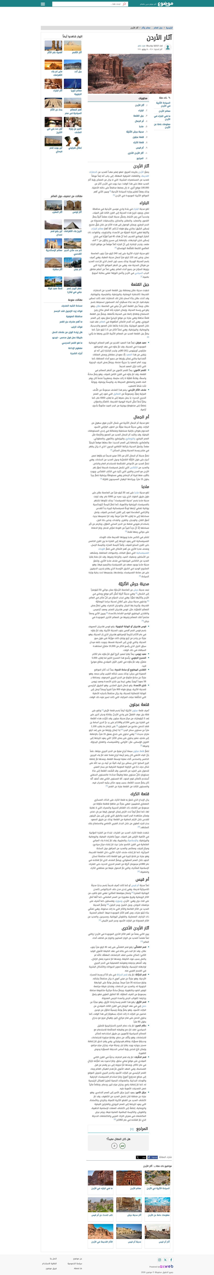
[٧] (126, 531)
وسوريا (119, 901)
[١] (110, 191)
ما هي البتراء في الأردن (162, 117)
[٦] (111, 449)
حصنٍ (144, 1006)
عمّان (98, 306)
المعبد (129, 354)
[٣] (116, 247)
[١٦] (142, 941)
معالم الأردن (164, 111)
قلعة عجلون (138, 751)
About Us (78, 1268)
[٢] (114, 194)
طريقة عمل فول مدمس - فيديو (67, 338)
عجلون (135, 710)
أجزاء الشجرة (76, 354)
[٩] (148, 600)
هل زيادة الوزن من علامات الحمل (67, 332)
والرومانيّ (130, 438)
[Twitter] (165, 1260)
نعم (122, 1146)
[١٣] (139, 826)
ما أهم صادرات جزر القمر (71, 322)
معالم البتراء (97, 228)
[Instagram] (159, 1260)
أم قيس (135, 885)
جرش (135, 590)
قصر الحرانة (122, 975)
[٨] (136, 593)
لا (114, 1146)
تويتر (143, 1157)
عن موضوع (77, 1259)
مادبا (136, 492)
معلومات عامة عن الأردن (162, 125)
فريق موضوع (51, 1268)
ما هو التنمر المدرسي (72, 343)
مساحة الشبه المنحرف (71, 306)
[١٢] (122, 729)
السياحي (139, 273)
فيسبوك (154, 1157)
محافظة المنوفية (74, 317)
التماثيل (117, 394)
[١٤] (133, 892)
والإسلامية (133, 840)
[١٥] (108, 904)
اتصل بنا (53, 1259)
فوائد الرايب (76, 327)
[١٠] (103, 709)
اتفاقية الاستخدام (49, 1263)
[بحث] (124, 4)
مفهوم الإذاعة (75, 348)
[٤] (141, 276)
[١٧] (115, 1119)
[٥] (148, 336)
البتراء (136, 209)
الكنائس (134, 467)
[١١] (117, 725)
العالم (102, 322)
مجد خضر (141, 46)
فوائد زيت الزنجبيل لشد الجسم (68, 311)
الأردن (141, 172)
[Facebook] (171, 1260)
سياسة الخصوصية (75, 1263)
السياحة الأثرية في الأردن (163, 104)
